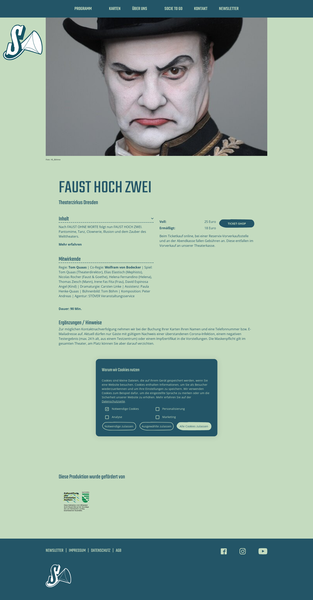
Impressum (77, 550)
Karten (115, 8)
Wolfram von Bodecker (123, 267)
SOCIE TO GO (173, 8)
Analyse (117, 417)
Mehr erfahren (70, 244)
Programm (83, 8)
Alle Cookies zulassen (194, 426)
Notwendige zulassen (119, 426)
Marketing (169, 417)
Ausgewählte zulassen (156, 426)
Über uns (139, 8)
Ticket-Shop (237, 223)
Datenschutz (100, 550)
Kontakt (200, 8)
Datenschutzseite (113, 401)
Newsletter (229, 8)
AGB (118, 550)
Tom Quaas (77, 267)
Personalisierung (173, 409)
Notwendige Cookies (125, 409)
